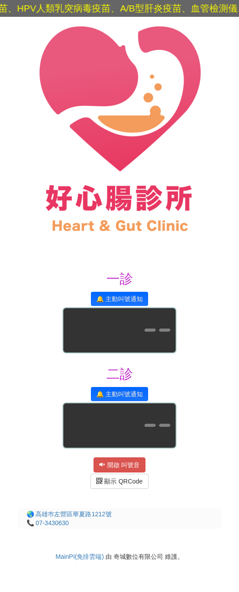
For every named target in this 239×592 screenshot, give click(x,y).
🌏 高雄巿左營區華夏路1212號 (69, 514)
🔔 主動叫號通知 (119, 298)
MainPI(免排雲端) (79, 556)
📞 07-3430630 (48, 522)
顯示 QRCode (119, 481)
